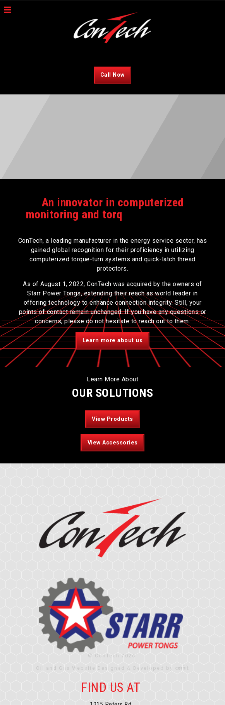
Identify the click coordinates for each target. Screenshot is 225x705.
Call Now (112, 75)
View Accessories (113, 442)
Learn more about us (112, 340)
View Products (112, 419)
